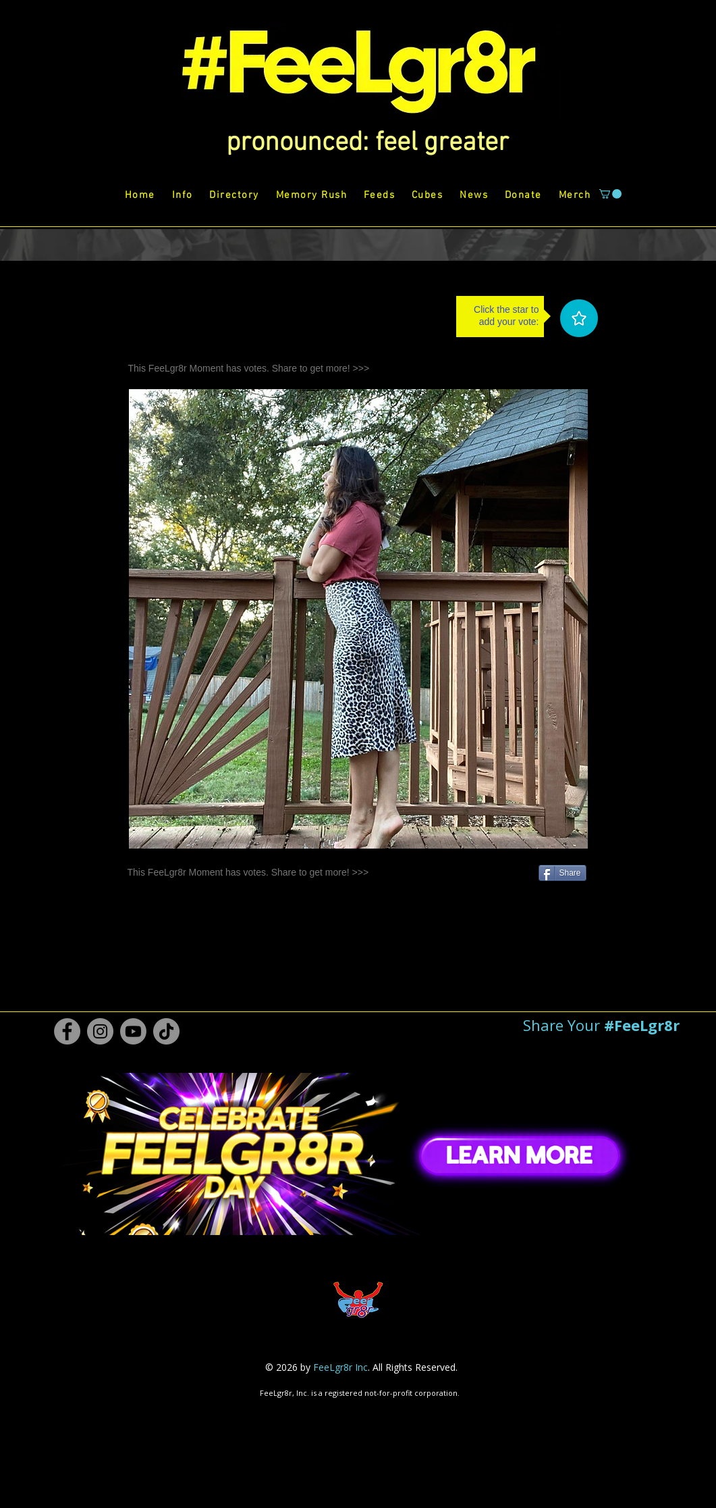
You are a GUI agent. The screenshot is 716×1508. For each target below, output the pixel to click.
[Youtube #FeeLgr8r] (133, 1031)
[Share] (562, 873)
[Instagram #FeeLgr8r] (100, 1031)
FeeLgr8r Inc (340, 1367)
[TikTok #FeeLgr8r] (166, 1031)
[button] (367, 143)
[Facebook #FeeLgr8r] (67, 1031)
